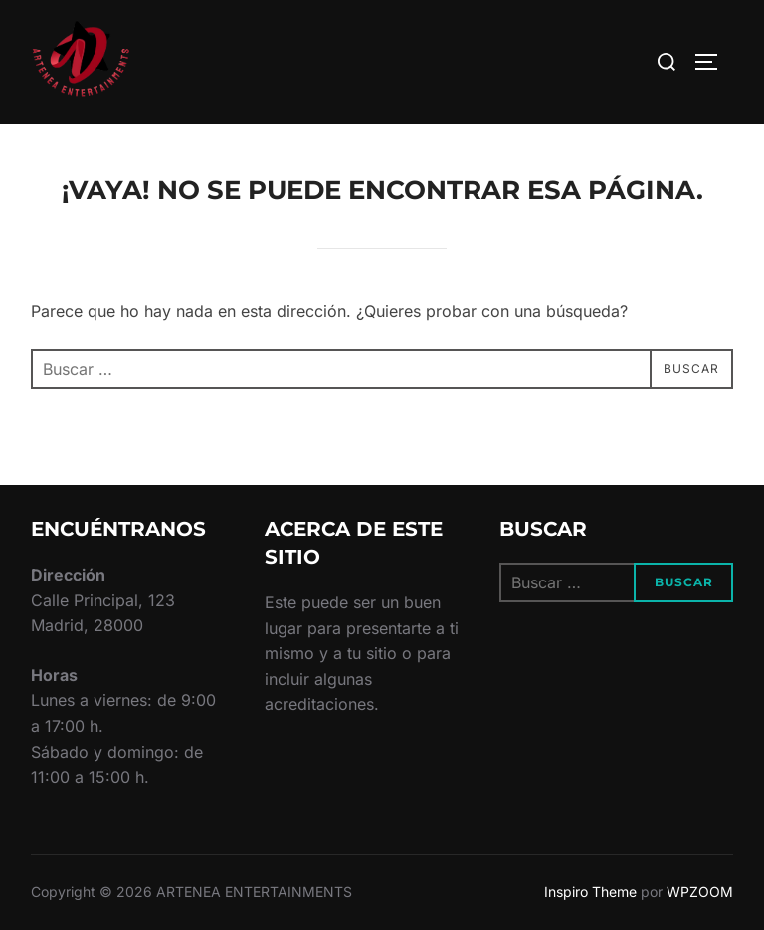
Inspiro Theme (590, 891)
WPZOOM (700, 891)
